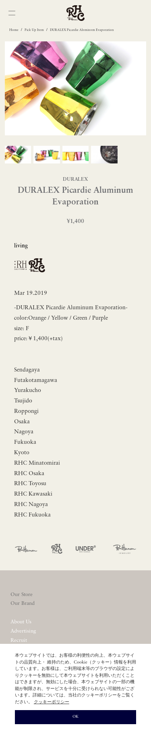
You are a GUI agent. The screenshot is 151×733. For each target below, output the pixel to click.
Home (14, 30)
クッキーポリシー (51, 702)
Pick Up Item (34, 30)
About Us (20, 622)
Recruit (18, 640)
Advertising (23, 631)
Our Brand (22, 603)
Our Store (21, 594)
